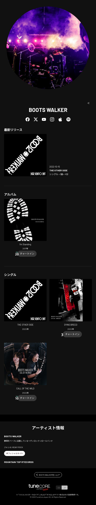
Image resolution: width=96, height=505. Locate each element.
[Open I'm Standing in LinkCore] (25, 225)
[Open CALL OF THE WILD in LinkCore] (25, 369)
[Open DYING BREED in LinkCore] (70, 305)
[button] (88, 103)
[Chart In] (27, 254)
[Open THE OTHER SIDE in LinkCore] (25, 155)
